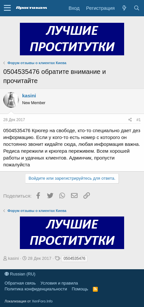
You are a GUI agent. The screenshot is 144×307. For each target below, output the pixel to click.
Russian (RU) (20, 274)
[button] (7, 8)
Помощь (80, 288)
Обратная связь (20, 283)
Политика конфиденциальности (36, 288)
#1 (139, 120)
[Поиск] (136, 8)
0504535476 (74, 258)
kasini (29, 95)
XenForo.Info (42, 301)
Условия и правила (59, 283)
